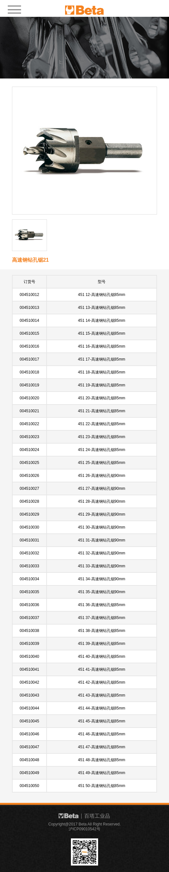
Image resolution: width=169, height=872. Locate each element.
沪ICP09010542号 (84, 829)
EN (145, 7)
